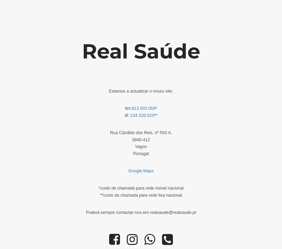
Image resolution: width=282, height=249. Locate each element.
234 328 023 (142, 115)
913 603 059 (144, 108)
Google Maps (141, 171)
